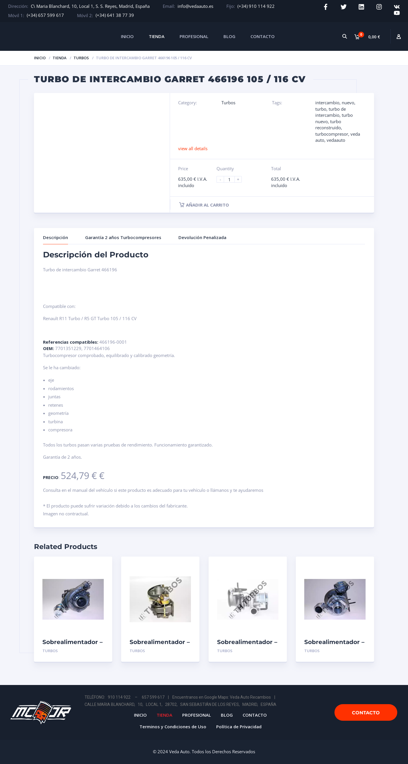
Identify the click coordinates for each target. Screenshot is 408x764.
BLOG (229, 36)
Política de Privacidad (239, 726)
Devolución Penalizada (202, 237)
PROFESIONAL (194, 36)
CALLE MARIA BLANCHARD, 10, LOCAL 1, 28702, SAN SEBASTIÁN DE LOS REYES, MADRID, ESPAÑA (180, 704)
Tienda (60, 57)
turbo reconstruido (328, 124)
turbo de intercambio (330, 112)
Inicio (40, 57)
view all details (192, 148)
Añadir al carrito (204, 205)
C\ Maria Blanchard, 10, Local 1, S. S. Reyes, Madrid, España (90, 6)
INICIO (127, 36)
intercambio (327, 102)
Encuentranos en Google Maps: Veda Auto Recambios (221, 697)
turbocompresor (331, 134)
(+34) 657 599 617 (45, 15)
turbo (320, 109)
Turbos (81, 57)
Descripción (55, 237)
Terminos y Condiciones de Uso (172, 726)
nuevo (348, 102)
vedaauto (336, 140)
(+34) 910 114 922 (256, 6)
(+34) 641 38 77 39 (115, 15)
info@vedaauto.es (195, 6)
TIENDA (156, 36)
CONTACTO (262, 36)
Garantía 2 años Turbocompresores (123, 237)
